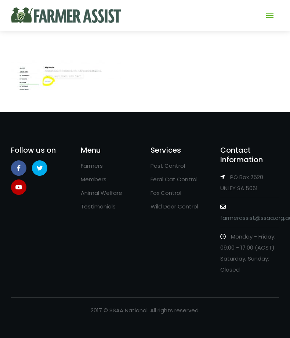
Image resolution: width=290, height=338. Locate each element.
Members (93, 179)
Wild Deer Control (174, 206)
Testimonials (98, 206)
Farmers (92, 166)
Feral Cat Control (174, 179)
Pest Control (168, 166)
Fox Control (166, 193)
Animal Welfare (101, 193)
